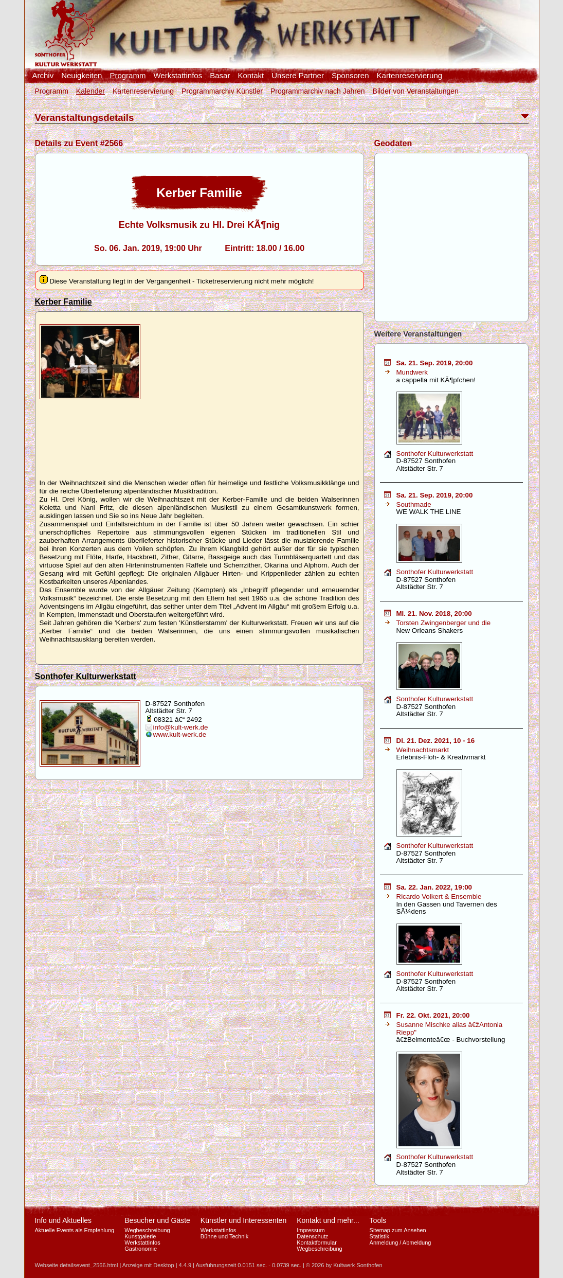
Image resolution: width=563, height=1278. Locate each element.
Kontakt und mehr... (328, 1220)
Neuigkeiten (81, 76)
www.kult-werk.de (180, 734)
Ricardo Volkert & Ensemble (439, 896)
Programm (128, 76)
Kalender (90, 91)
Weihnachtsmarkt (422, 750)
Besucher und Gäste (157, 1220)
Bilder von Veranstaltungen (416, 91)
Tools (378, 1220)
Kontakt (251, 76)
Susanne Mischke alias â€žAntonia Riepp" (449, 1028)
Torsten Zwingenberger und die (443, 623)
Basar (220, 76)
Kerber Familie (63, 301)
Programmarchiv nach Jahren (317, 91)
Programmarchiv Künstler (222, 91)
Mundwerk (412, 372)
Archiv (43, 76)
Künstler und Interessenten (243, 1220)
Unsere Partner (297, 76)
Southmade (413, 504)
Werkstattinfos (177, 76)
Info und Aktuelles (63, 1220)
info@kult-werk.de (180, 727)
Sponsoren (350, 76)
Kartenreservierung (410, 76)
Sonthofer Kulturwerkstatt (85, 676)
